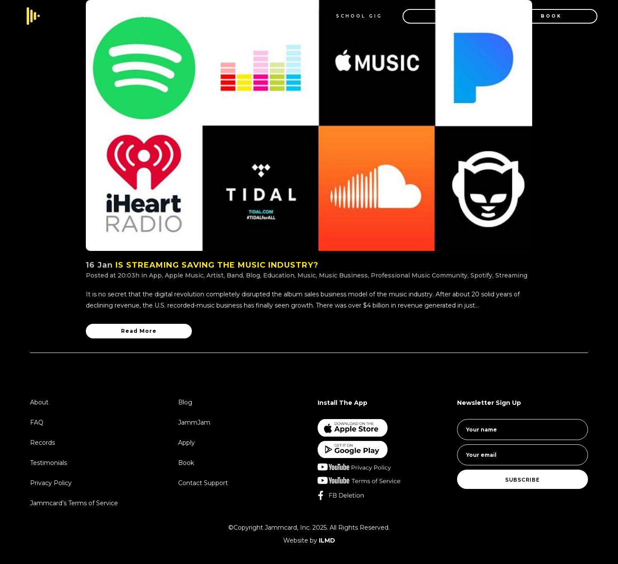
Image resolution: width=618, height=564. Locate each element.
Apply (186, 442)
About (39, 402)
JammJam (194, 422)
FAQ (36, 422)
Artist (215, 275)
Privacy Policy (51, 483)
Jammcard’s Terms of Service (74, 503)
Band (235, 275)
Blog (253, 275)
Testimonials (48, 463)
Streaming (511, 275)
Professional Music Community (419, 275)
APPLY (439, 16)
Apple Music (184, 275)
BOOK (541, 16)
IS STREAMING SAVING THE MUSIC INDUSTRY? (216, 265)
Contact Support (203, 483)
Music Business (343, 275)
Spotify (481, 275)
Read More (139, 331)
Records (42, 442)
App (155, 275)
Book (186, 463)
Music (306, 275)
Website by (309, 540)
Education (278, 275)
